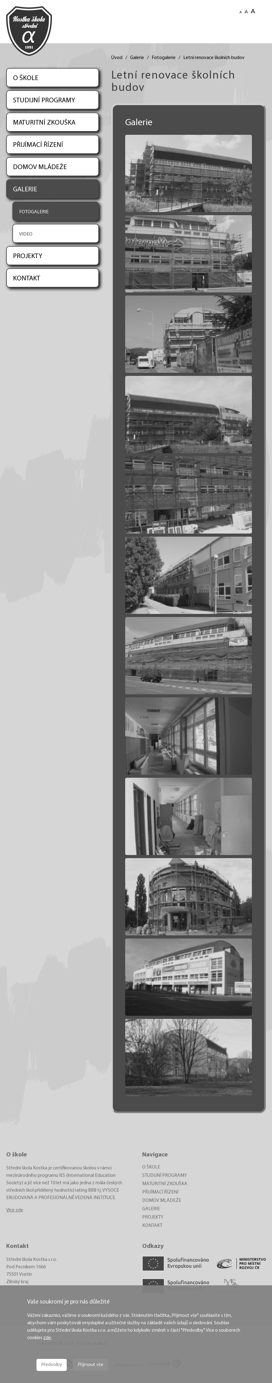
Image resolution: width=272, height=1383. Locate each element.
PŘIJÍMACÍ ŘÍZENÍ (38, 145)
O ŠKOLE (25, 78)
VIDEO (25, 234)
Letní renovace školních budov (213, 57)
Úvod (116, 57)
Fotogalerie (164, 57)
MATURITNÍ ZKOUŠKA (44, 122)
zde (47, 1337)
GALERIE (25, 189)
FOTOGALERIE (34, 212)
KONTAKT (26, 278)
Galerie (137, 57)
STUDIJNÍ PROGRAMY (44, 100)
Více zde (14, 1210)
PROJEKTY (27, 256)
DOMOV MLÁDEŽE (40, 167)
